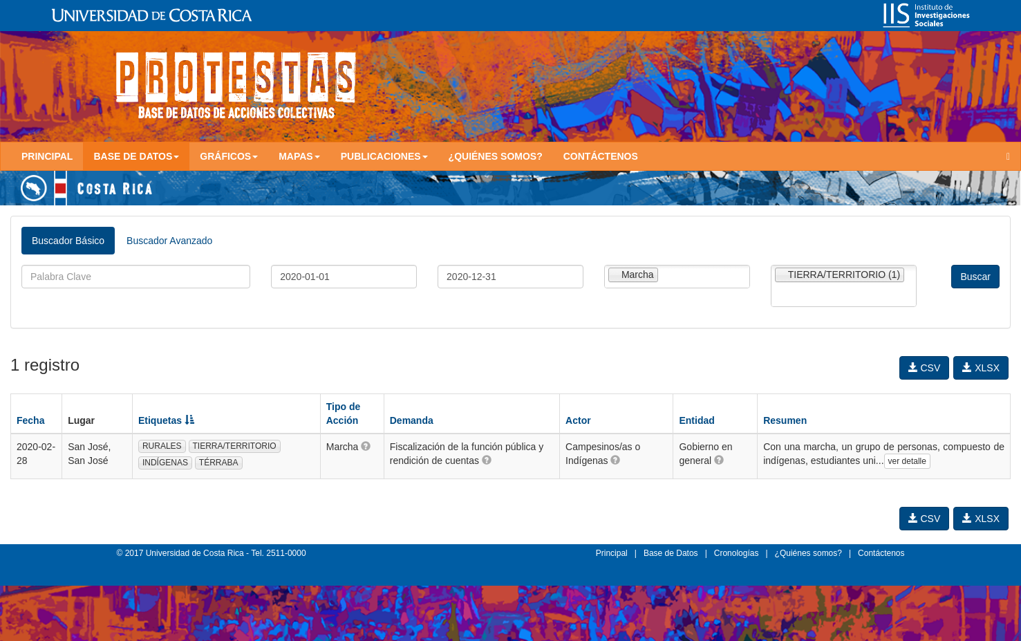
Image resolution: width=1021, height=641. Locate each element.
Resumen (785, 420)
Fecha (30, 420)
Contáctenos (600, 156)
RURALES (162, 446)
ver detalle (907, 461)
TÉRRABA (218, 462)
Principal (47, 156)
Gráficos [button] (229, 156)
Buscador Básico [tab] (68, 240)
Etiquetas (166, 420)
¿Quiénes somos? (496, 156)
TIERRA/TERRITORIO (235, 446)
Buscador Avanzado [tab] (169, 240)
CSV (924, 367)
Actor (578, 420)
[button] (366, 446)
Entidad (696, 420)
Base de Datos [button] (136, 156)
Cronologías (736, 553)
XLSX (981, 367)
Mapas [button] (299, 156)
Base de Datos (671, 553)
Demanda (411, 420)
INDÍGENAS (165, 462)
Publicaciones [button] (384, 156)
